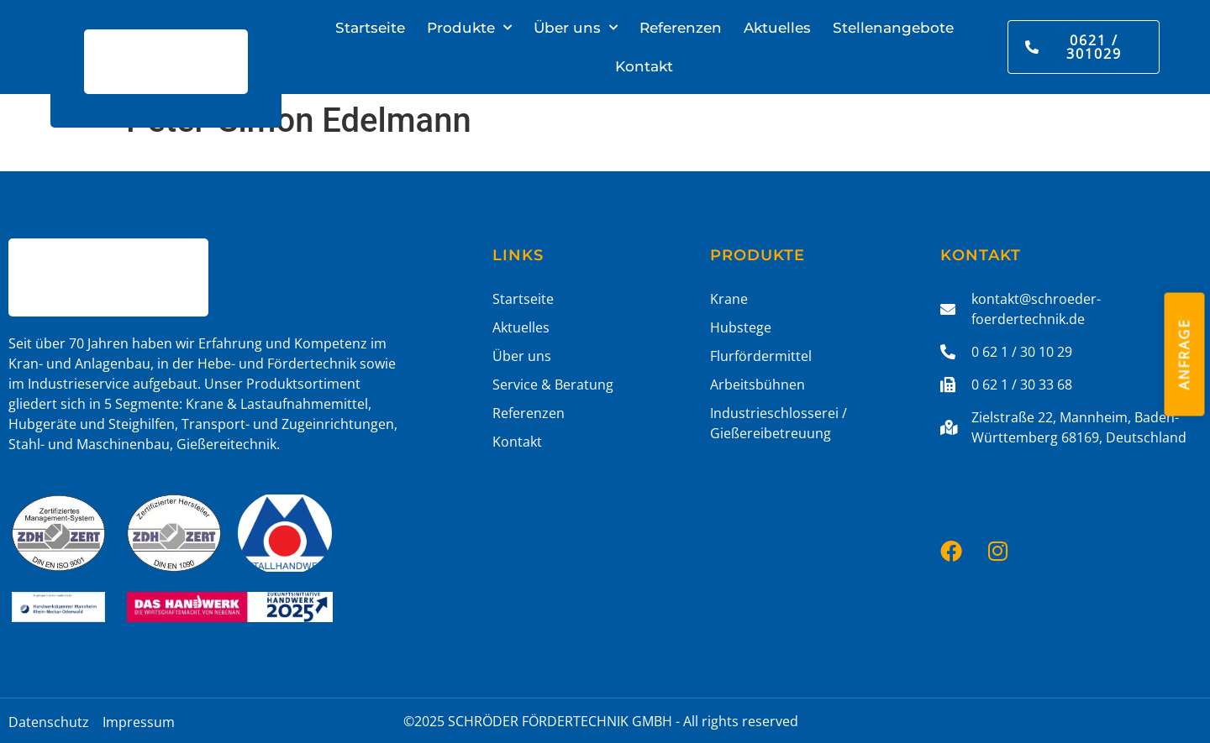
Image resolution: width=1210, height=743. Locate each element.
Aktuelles (777, 27)
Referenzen (680, 27)
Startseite (370, 27)
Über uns (576, 27)
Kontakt (644, 66)
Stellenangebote (893, 27)
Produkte (469, 27)
